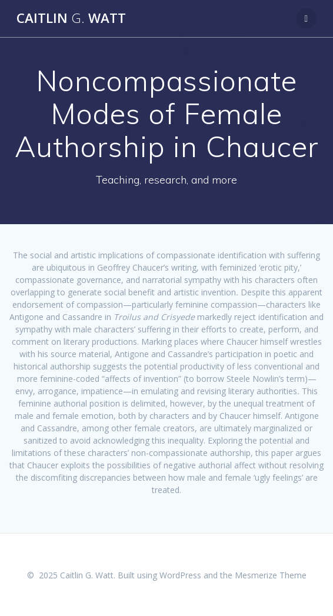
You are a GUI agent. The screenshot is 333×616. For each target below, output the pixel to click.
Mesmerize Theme (271, 575)
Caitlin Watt (71, 18)
